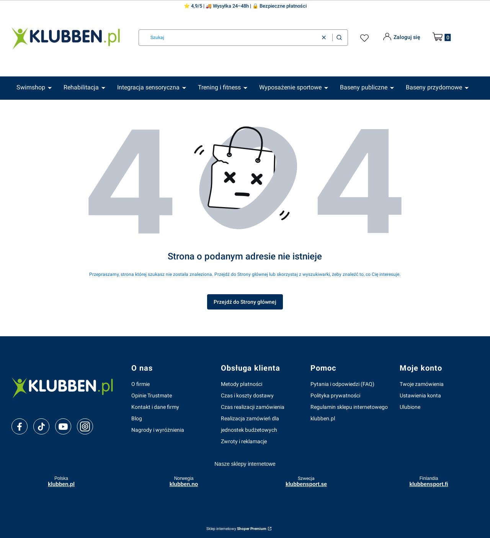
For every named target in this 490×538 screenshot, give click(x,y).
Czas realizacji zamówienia (252, 407)
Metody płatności (241, 384)
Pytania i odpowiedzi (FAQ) (342, 384)
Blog (136, 418)
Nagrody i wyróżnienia (157, 430)
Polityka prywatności (335, 395)
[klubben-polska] (65, 387)
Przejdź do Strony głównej (245, 302)
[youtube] (63, 426)
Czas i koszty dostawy (247, 395)
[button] (339, 37)
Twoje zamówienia (422, 384)
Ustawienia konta (420, 395)
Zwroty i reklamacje (244, 441)
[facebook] (19, 427)
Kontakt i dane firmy (155, 407)
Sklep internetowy (236, 529)
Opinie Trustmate (151, 395)
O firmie (140, 384)
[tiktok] (41, 427)
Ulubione (410, 407)
